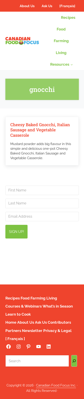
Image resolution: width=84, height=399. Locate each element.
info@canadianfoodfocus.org (44, 255)
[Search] (74, 361)
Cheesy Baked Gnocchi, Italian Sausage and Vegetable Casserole (40, 130)
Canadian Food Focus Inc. (56, 385)
